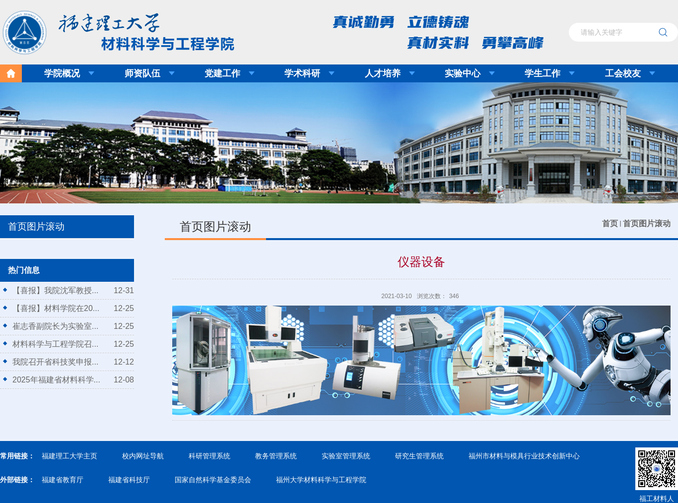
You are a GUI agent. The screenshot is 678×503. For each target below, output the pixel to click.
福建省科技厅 (129, 480)
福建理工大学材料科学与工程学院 (111, 29)
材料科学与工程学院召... (55, 344)
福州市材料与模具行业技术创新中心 (524, 456)
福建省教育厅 (62, 480)
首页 (610, 223)
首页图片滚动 (647, 223)
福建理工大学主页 (69, 456)
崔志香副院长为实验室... (55, 326)
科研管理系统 (209, 456)
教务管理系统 (276, 456)
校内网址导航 (143, 456)
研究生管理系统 (419, 456)
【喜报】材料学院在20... (55, 308)
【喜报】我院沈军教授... (55, 290)
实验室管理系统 (346, 456)
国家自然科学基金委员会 (213, 480)
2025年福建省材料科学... (56, 380)
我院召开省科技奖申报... (55, 362)
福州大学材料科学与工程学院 (321, 480)
